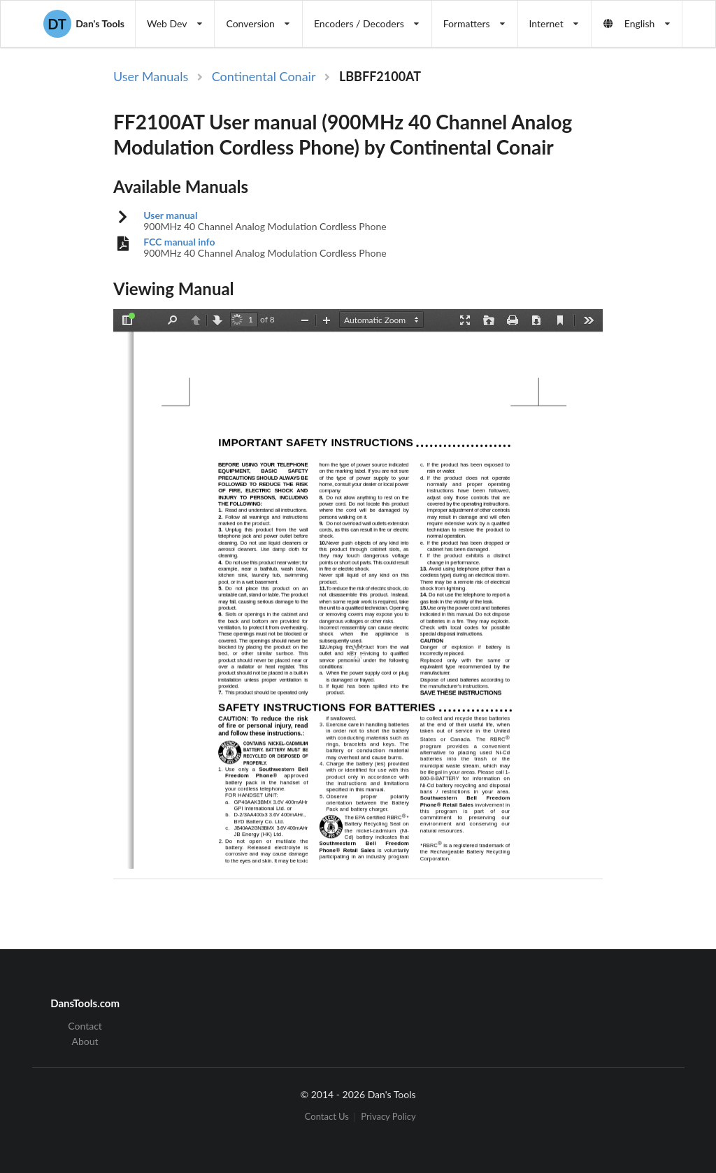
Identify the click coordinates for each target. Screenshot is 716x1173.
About (85, 1041)
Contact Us (327, 1117)
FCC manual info (179, 242)
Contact (85, 1026)
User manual (170, 215)
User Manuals (150, 76)
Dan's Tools (83, 24)
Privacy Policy (388, 1117)
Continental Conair (264, 76)
